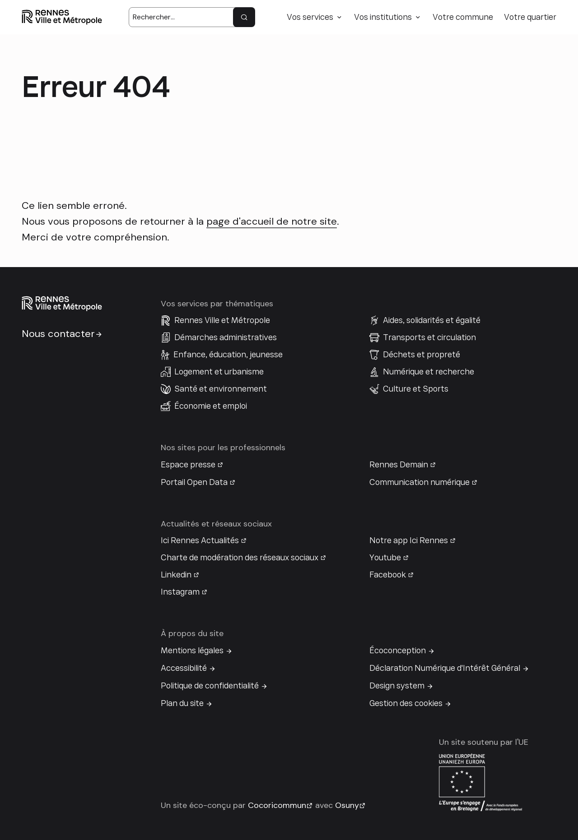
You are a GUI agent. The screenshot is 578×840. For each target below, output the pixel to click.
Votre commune (463, 17)
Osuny (347, 805)
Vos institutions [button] (383, 17)
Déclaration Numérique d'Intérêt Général (444, 668)
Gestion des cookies (406, 703)
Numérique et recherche (428, 371)
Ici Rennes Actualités (200, 540)
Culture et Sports (415, 388)
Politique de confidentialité (210, 685)
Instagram (180, 591)
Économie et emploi (210, 406)
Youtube (385, 557)
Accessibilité (184, 668)
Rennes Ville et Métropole (222, 320)
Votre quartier (530, 17)
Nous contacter (58, 333)
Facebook (387, 574)
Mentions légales (192, 650)
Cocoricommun (277, 805)
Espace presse (188, 464)
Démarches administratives (225, 337)
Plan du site (182, 703)
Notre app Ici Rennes (408, 540)
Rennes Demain (398, 464)
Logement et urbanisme (219, 371)
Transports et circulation (429, 337)
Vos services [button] (310, 17)
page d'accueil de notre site (271, 221)
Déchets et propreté (421, 354)
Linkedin (176, 574)
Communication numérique (419, 482)
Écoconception (397, 650)
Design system (396, 685)
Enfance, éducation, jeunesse (228, 354)
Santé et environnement (220, 388)
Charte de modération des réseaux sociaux (239, 557)
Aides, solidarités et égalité (431, 320)
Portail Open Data (194, 482)
